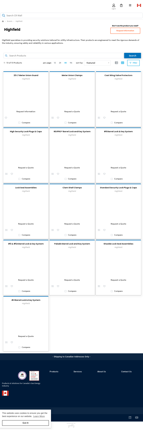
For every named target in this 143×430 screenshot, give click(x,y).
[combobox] (71, 15)
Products (54, 371)
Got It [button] (25, 423)
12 (55, 63)
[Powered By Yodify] (71, 426)
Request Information (125, 31)
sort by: (79, 63)
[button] (6, 118)
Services (78, 371)
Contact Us (126, 371)
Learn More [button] (39, 416)
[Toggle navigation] (130, 5)
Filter (133, 63)
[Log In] (113, 5)
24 (60, 63)
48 (65, 63)
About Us (101, 371)
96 (71, 63)
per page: (47, 63)
